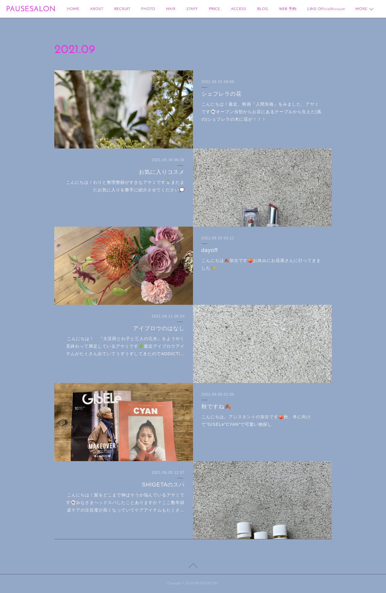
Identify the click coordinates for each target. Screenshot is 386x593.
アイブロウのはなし (159, 328)
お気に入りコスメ (162, 172)
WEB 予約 (287, 9)
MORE (361, 9)
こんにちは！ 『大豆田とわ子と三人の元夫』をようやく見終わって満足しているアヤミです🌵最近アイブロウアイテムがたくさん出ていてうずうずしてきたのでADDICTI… (125, 346)
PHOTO (148, 9)
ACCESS (238, 9)
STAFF (192, 9)
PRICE (214, 9)
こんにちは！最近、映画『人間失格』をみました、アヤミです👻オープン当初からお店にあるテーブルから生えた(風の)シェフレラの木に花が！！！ (261, 112)
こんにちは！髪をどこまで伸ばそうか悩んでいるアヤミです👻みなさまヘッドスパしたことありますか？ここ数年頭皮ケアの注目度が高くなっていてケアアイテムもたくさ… (125, 502)
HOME (73, 9)
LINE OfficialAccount (326, 9)
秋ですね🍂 (216, 406)
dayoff (209, 250)
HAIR (171, 9)
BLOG (262, 9)
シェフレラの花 (221, 94)
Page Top (193, 566)
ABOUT (96, 9)
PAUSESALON (30, 9)
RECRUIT (122, 9)
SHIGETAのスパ (163, 485)
